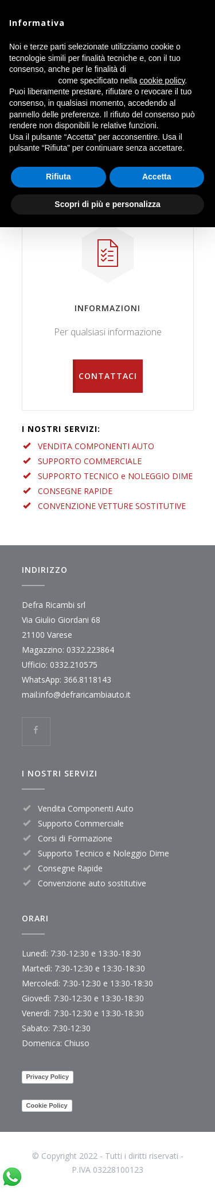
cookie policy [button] (162, 80)
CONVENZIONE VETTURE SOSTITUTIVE (112, 505)
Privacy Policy (47, 1076)
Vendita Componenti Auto (86, 808)
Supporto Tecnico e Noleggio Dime (103, 853)
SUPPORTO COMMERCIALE (90, 461)
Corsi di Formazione (75, 838)
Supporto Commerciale (81, 823)
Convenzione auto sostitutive (92, 883)
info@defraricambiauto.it (85, 694)
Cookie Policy (47, 1105)
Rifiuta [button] (58, 176)
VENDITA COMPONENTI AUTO (96, 446)
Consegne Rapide (70, 868)
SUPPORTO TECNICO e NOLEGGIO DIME (115, 475)
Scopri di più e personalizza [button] (107, 204)
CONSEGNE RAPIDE (75, 490)
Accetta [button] (156, 176)
